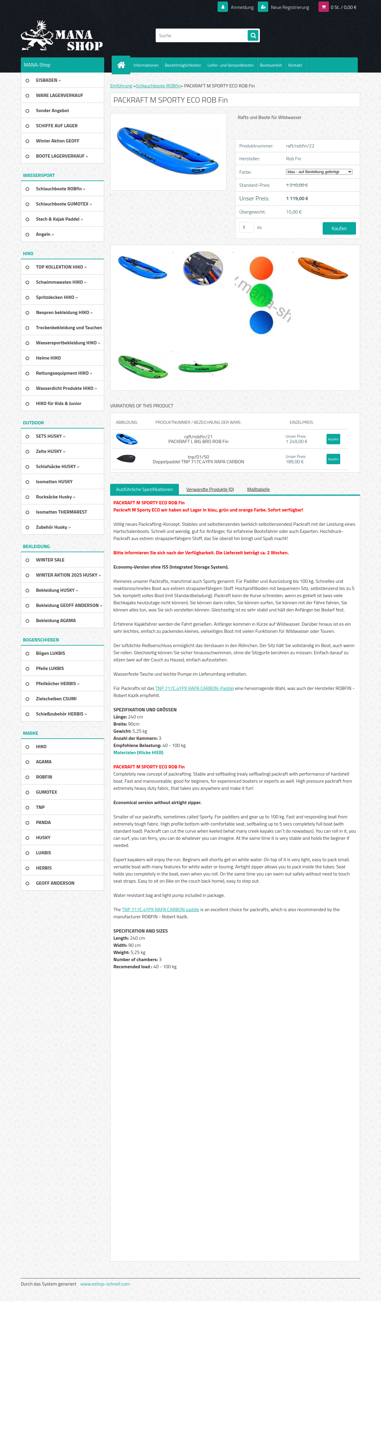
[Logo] (62, 35)
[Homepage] (123, 64)
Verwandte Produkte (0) (210, 489)
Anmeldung (242, 7)
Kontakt (295, 65)
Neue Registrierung (289, 7)
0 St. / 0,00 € (344, 7)
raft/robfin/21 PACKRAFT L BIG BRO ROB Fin (198, 439)
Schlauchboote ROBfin (158, 85)
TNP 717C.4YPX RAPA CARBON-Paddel (194, 688)
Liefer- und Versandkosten (230, 65)
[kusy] (246, 227)
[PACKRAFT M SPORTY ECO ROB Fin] (143, 250)
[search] (253, 35)
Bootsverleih (271, 65)
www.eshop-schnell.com (105, 1283)
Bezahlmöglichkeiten (183, 65)
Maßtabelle (258, 489)
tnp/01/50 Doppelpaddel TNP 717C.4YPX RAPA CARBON (198, 459)
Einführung (121, 85)
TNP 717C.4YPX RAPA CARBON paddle (160, 909)
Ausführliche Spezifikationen (144, 489)
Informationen (146, 65)
